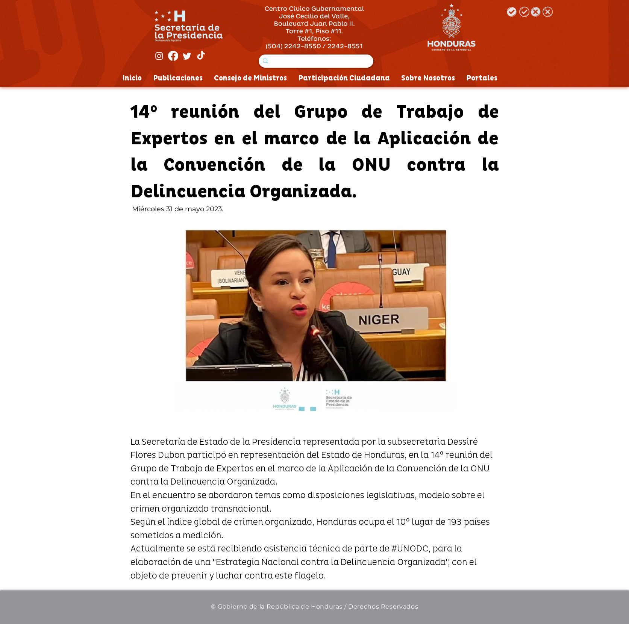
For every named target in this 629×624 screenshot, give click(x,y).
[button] (314, 317)
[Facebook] (173, 56)
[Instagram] (159, 56)
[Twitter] (187, 56)
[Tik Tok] (201, 56)
